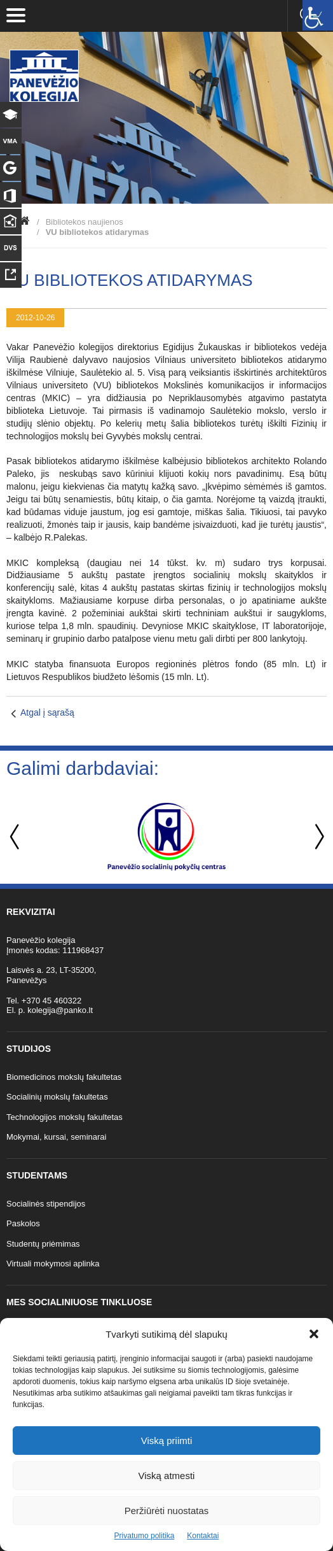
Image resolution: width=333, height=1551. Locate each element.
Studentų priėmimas (43, 1244)
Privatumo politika (144, 1535)
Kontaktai (203, 1535)
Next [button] (317, 836)
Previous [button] (16, 836)
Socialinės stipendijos (45, 1203)
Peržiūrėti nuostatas (167, 1510)
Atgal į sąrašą (47, 712)
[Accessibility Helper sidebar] (317, 15)
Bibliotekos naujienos (84, 222)
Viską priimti (167, 1440)
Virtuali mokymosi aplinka (52, 1263)
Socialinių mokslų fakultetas (57, 1096)
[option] (166, 837)
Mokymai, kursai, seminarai (56, 1137)
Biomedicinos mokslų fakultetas (63, 1077)
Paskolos (23, 1223)
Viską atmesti (167, 1475)
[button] (314, 1334)
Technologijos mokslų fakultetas (64, 1117)
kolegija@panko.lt (60, 1010)
